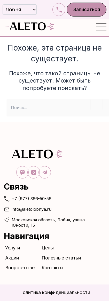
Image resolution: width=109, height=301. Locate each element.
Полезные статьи (61, 258)
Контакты (52, 267)
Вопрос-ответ (21, 267)
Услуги (13, 247)
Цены (48, 247)
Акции (12, 258)
